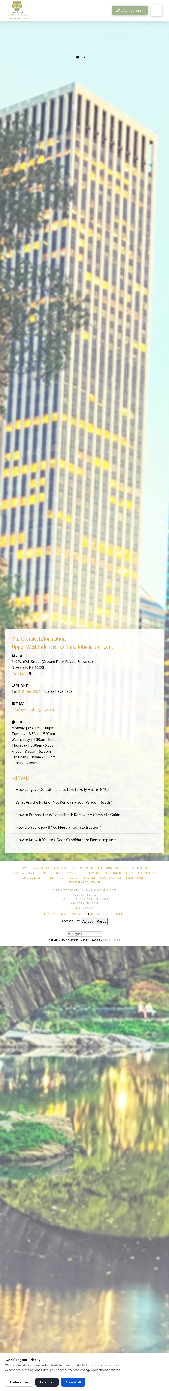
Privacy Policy (54, 914)
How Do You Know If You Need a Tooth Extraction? (58, 827)
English (75, 934)
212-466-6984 (29, 691)
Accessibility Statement (107, 914)
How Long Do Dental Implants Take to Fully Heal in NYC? (62, 789)
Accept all (73, 1382)
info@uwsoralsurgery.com (33, 709)
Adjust (87, 921)
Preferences (19, 1382)
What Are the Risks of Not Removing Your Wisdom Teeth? (64, 802)
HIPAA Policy (78, 914)
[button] (156, 10)
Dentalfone (112, 940)
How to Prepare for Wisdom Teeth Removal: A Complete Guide (68, 814)
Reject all (47, 1382)
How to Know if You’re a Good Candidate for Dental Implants (66, 840)
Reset (101, 921)
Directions (20, 673)
